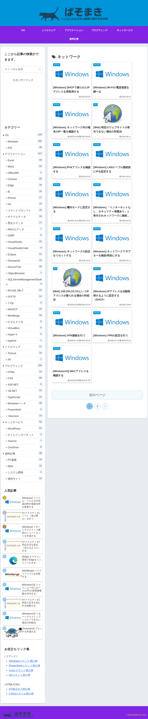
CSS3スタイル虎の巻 (21, 693)
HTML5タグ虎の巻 (19, 689)
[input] (23, 69)
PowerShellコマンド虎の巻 (24, 665)
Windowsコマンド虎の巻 (23, 661)
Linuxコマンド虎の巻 (21, 670)
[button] (39, 69)
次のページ (97, 260)
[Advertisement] (23, 101)
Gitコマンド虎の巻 (19, 675)
